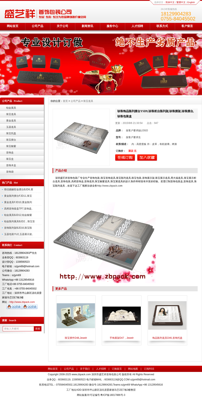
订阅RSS (149, 368)
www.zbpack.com (81, 374)
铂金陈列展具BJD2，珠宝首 (19, 221)
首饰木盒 (11, 165)
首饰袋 (10, 171)
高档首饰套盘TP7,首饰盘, (18, 208)
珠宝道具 (11, 114)
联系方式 (162, 26)
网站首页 (12, 26)
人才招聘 (137, 26)
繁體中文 (181, 2)
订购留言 (117, 368)
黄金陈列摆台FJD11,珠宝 (18, 195)
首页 (65, 101)
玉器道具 (11, 127)
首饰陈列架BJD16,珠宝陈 (18, 227)
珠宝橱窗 (11, 146)
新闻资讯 (87, 26)
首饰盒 (10, 152)
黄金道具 (11, 120)
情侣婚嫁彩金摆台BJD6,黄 (18, 189)
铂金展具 (11, 107)
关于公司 (62, 26)
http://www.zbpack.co (108, 185)
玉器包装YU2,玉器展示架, (18, 234)
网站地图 (133, 368)
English (191, 2)
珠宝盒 (10, 159)
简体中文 (170, 2)
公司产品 (37, 26)
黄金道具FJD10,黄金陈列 (18, 202)
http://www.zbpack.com (22, 302)
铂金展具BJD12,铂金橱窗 (18, 215)
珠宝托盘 (11, 133)
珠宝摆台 (11, 139)
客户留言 (187, 26)
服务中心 (112, 26)
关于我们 (85, 368)
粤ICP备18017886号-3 (112, 395)
